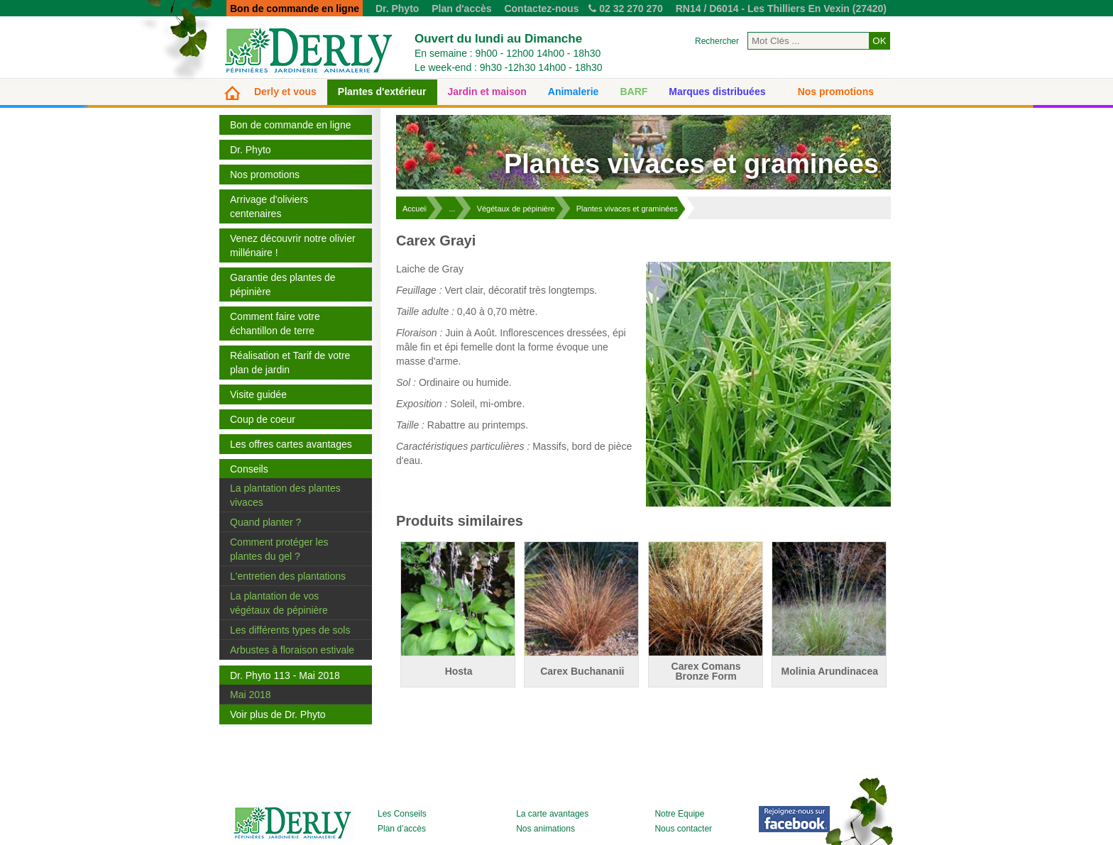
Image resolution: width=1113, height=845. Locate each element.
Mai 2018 (250, 694)
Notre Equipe (679, 814)
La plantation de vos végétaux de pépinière (279, 603)
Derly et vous (285, 91)
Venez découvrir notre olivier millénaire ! (293, 245)
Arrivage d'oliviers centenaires (269, 206)
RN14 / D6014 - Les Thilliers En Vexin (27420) (781, 8)
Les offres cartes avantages (291, 444)
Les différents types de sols (290, 630)
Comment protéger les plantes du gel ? (279, 549)
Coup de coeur (262, 419)
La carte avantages (552, 814)
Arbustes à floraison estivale (292, 650)
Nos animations (545, 829)
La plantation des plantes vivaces (285, 495)
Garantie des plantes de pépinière (283, 284)
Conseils (249, 469)
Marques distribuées (717, 91)
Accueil (414, 208)
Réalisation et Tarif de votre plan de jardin (290, 362)
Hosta (459, 671)
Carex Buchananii (582, 671)
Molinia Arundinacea (830, 671)
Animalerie (573, 91)
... (452, 208)
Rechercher (717, 41)
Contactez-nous (541, 8)
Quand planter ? (265, 522)
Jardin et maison (487, 91)
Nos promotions (836, 91)
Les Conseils (402, 814)
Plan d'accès (461, 8)
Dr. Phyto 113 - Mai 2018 (285, 675)
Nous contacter (683, 829)
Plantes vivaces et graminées (627, 208)
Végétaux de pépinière (516, 208)
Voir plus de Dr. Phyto (278, 714)
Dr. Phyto (397, 8)
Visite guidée (258, 394)
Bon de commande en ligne (290, 125)
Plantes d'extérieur (382, 91)
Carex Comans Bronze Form (706, 671)
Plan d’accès (402, 829)
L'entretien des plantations (288, 576)
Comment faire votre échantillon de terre (275, 323)
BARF (633, 91)
